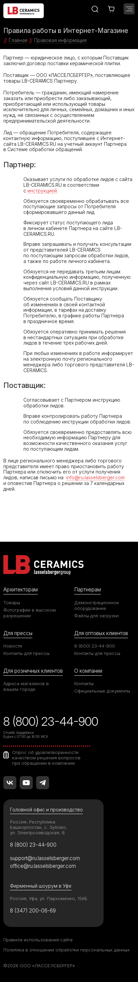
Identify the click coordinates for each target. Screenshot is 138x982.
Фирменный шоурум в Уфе (41, 886)
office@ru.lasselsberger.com (43, 866)
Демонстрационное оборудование (96, 605)
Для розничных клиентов (33, 671)
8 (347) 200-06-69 (33, 910)
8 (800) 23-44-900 (94, 646)
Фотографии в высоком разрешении (29, 612)
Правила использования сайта (38, 939)
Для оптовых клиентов (101, 633)
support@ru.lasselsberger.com (45, 858)
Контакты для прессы (26, 653)
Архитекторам (20, 589)
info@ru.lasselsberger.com (95, 477)
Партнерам (87, 589)
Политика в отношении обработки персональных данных (66, 949)
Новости (12, 646)
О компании (88, 671)
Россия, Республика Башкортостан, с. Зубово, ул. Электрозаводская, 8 (38, 827)
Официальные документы (102, 691)
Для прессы (17, 633)
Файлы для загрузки (96, 615)
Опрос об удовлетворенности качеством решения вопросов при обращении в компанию (46, 758)
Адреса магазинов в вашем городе (26, 686)
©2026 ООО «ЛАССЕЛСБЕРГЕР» (39, 965)
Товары (11, 602)
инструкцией (42, 190)
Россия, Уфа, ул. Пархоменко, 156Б (48, 898)
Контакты (84, 683)
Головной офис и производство (46, 809)
